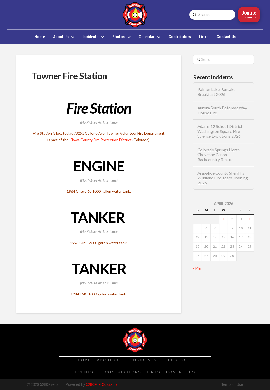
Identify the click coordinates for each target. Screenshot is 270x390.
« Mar (197, 268)
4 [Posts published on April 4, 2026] (249, 219)
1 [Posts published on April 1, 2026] (223, 219)
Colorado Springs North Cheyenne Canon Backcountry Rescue (218, 154)
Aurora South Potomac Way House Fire (222, 110)
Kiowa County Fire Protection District (100, 139)
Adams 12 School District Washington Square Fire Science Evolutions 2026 (219, 131)
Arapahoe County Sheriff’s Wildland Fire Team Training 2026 (222, 178)
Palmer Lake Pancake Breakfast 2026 (216, 92)
